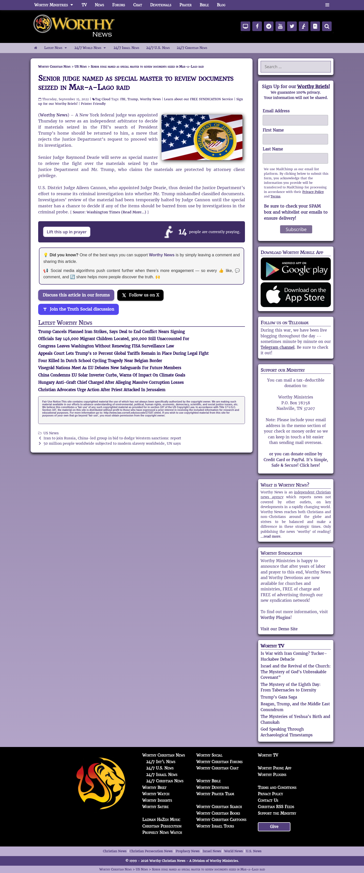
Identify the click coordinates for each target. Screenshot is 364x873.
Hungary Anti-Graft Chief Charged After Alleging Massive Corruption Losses (111, 382)
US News (51, 433)
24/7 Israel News (126, 48)
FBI (122, 99)
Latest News (57, 48)
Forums (118, 5)
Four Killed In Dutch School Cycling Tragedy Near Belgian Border (100, 360)
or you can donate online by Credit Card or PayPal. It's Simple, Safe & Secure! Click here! (296, 460)
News (99, 5)
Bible (204, 5)
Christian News (114, 851)
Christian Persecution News (151, 851)
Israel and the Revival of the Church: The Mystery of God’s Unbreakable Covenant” (296, 672)
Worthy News (150, 99)
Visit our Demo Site (279, 629)
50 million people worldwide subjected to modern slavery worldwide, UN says (112, 443)
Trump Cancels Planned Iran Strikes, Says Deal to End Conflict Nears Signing (111, 331)
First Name (273, 130)
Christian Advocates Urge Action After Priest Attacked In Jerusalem (101, 389)
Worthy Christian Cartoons (221, 819)
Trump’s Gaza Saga (279, 697)
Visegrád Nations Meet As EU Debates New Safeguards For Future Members (109, 367)
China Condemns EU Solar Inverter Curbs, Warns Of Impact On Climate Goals (111, 375)
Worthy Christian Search (219, 806)
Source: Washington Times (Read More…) (109, 212)
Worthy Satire (155, 806)
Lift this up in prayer (67, 232)
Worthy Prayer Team (215, 793)
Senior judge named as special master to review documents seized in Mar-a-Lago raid (135, 82)
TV (84, 5)
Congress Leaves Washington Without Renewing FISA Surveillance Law (106, 346)
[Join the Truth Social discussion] (78, 309)
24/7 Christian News (192, 48)
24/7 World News (92, 48)
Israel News (212, 851)
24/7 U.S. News (158, 48)
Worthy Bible (208, 781)
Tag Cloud (102, 99)
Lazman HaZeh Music (161, 819)
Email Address (276, 111)
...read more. (271, 536)
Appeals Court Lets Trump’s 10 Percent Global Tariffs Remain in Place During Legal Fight (123, 353)
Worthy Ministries (56, 5)
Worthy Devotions (212, 787)
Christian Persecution (161, 826)
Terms (275, 196)
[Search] (327, 26)
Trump (132, 99)
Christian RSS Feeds (276, 806)
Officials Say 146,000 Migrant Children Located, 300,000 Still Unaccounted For (113, 338)
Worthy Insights (157, 800)
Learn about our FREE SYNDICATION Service (198, 99)
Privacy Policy (313, 192)
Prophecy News (187, 851)
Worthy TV (272, 646)
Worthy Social (209, 755)
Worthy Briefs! (313, 86)
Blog (221, 5)
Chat (137, 5)
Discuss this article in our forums (76, 295)
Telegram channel (277, 347)
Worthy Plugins (275, 617)
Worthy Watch (155, 793)
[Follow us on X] (140, 295)
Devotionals (160, 5)
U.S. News (253, 851)
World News (233, 851)
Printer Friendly (93, 104)
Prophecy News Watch (162, 832)
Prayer (185, 5)
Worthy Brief (154, 787)
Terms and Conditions (277, 787)
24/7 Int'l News (160, 761)
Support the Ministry (277, 813)
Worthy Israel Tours (215, 826)
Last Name (273, 149)
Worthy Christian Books (218, 813)
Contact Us (268, 800)
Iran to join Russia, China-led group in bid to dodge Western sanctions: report (112, 438)
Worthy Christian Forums (219, 761)
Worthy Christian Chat (217, 768)
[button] (327, 5)
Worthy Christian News (163, 755)
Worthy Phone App (274, 768)
